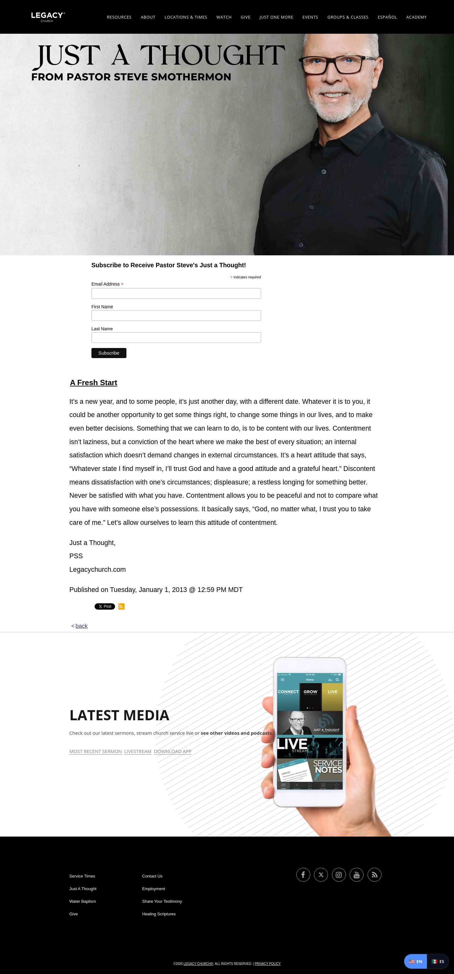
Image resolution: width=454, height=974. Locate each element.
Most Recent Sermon (95, 751)
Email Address (107, 284)
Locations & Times (186, 17)
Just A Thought (82, 888)
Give (246, 17)
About (148, 17)
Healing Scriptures (159, 914)
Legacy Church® (198, 963)
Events (310, 17)
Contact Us (152, 876)
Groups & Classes (348, 17)
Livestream (137, 751)
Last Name (102, 328)
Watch (224, 17)
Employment (153, 888)
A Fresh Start (93, 382)
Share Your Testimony (162, 901)
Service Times (82, 876)
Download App (172, 751)
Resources (119, 17)
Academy (416, 17)
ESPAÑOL (387, 17)
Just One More (276, 17)
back (82, 626)
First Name (102, 306)
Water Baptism (82, 901)
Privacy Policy (268, 963)
